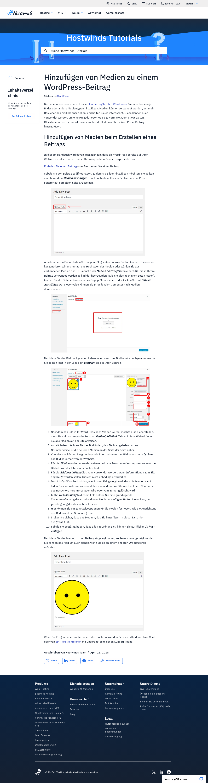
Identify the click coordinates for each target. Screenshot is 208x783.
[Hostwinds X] (152, 772)
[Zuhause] (20, 12)
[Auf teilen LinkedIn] (69, 661)
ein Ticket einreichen (68, 641)
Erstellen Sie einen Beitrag (60, 166)
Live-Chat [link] (149, 3)
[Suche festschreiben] (46, 50)
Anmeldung (114, 3)
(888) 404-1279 (170, 3)
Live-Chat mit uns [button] (149, 688)
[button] (184, 778)
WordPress (63, 96)
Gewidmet (94, 12)
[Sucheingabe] (109, 51)
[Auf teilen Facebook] (87, 661)
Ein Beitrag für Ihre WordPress (108, 104)
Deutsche (192, 3)
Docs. (132, 3)
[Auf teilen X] (51, 661)
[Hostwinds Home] (38, 772)
